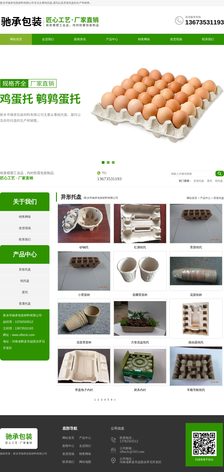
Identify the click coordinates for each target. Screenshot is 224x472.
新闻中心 (68, 445)
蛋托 (210, 181)
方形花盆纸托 (140, 342)
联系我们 (208, 39)
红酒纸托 (140, 247)
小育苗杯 (84, 294)
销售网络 (144, 39)
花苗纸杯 (196, 294)
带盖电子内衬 (84, 389)
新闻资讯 (80, 39)
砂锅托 (84, 247)
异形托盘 (199, 181)
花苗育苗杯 (84, 342)
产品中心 (112, 39)
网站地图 (85, 461)
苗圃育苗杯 (140, 294)
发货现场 (176, 39)
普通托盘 (25, 303)
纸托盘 (219, 181)
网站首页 (16, 39)
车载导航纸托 (196, 389)
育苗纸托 (196, 247)
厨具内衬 (140, 389)
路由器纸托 (196, 342)
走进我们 (48, 39)
